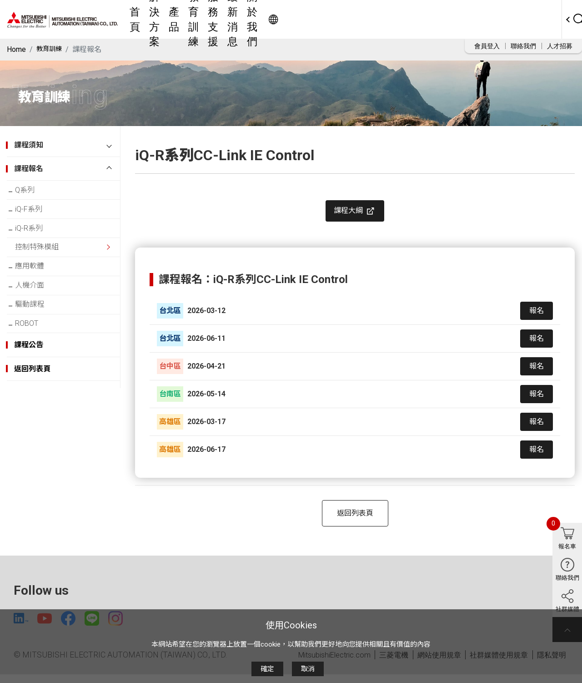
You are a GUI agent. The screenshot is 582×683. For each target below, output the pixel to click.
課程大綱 (355, 214)
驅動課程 (35, 325)
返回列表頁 (355, 519)
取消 (308, 669)
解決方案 (237, 19)
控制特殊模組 (43, 258)
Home (16, 49)
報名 (536, 317)
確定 (267, 669)
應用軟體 (35, 280)
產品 (270, 19)
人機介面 (35, 302)
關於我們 (429, 19)
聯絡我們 (523, 46)
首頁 (203, 19)
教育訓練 (304, 19)
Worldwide (530, 19)
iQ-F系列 (35, 213)
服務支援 (346, 19)
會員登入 (487, 46)
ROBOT (33, 347)
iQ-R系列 (35, 236)
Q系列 (31, 191)
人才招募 (559, 46)
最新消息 (387, 19)
